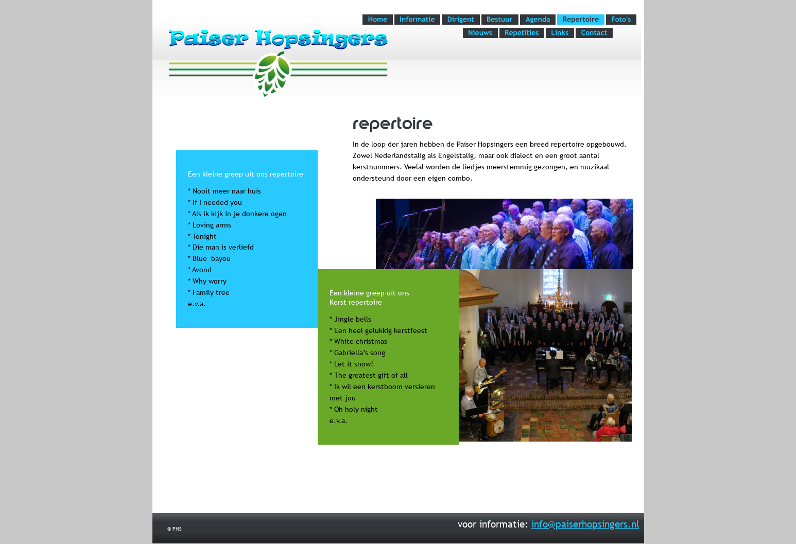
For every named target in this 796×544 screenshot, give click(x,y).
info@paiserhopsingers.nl (585, 524)
